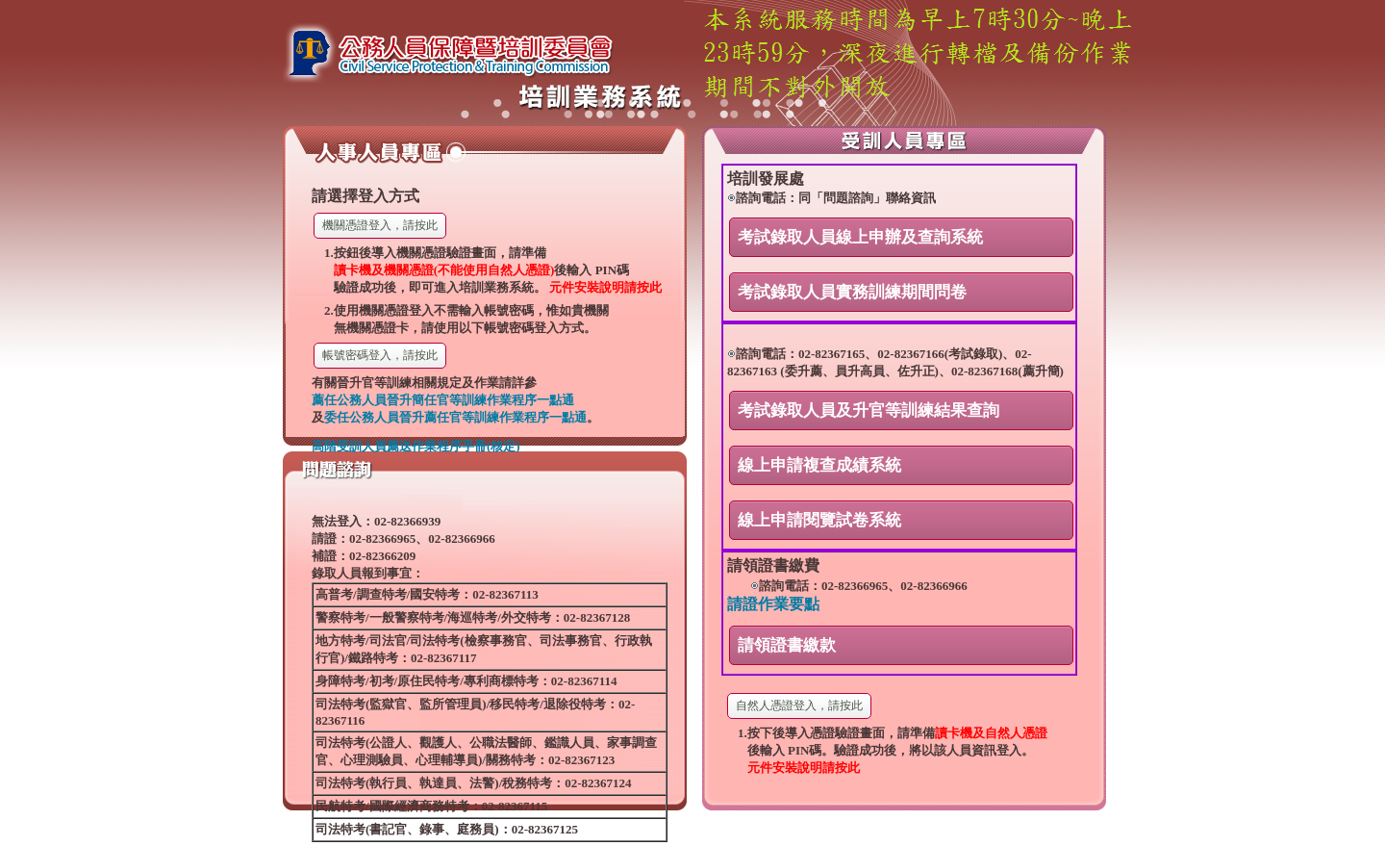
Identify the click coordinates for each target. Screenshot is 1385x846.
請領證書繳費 (773, 565)
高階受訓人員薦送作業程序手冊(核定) (416, 446)
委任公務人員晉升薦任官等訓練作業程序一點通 (455, 417)
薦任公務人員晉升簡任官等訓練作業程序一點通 (443, 400)
